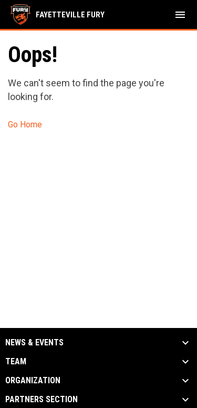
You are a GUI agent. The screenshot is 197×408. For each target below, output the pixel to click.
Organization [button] (32, 380)
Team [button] (15, 361)
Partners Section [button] (41, 399)
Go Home (25, 125)
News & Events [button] (34, 343)
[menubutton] (180, 14)
